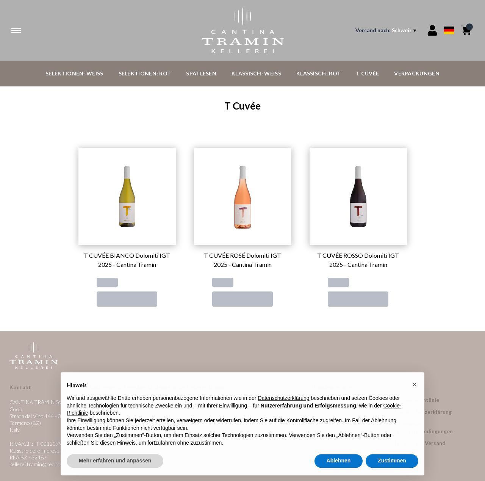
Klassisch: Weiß (256, 73)
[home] (243, 30)
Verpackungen (417, 73)
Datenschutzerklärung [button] (283, 415)
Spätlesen (201, 73)
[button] (414, 401)
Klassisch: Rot (318, 73)
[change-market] (386, 30)
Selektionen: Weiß (74, 73)
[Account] (432, 30)
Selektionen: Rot (145, 73)
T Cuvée (367, 73)
